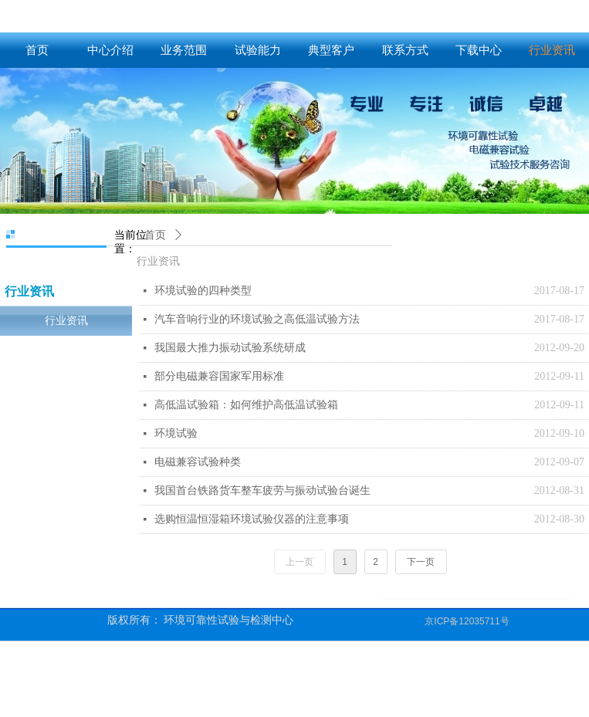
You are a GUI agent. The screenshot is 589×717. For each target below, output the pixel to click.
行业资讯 (158, 261)
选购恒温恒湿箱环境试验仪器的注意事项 (251, 519)
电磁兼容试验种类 (197, 462)
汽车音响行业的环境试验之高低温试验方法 (257, 319)
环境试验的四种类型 (203, 290)
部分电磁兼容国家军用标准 (219, 376)
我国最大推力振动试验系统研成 (230, 347)
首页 (155, 235)
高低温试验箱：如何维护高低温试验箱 (246, 405)
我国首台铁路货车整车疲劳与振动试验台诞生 (262, 490)
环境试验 (176, 433)
